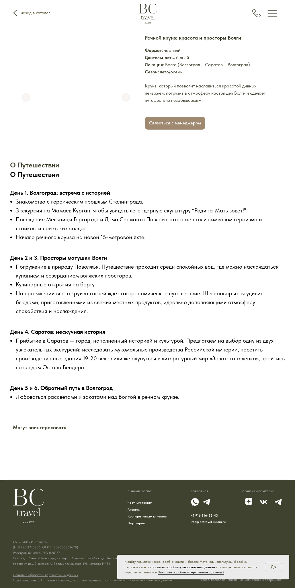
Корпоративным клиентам (147, 516)
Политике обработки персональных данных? (191, 572)
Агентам (134, 509)
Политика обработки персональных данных (45, 575)
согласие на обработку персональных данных (138, 580)
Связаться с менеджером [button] (175, 123)
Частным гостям (140, 503)
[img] (272, 13)
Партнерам (136, 523)
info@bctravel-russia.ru (208, 522)
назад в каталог (35, 12)
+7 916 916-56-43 (204, 515)
